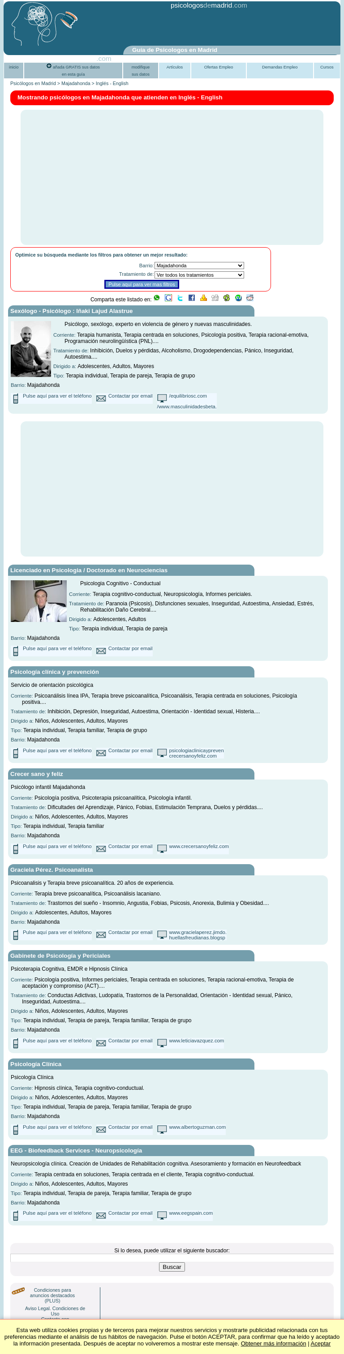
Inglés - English (112, 83)
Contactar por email (130, 395)
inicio (13, 67)
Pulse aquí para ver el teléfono (57, 395)
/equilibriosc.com (188, 395)
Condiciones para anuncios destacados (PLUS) (52, 1295)
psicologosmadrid (201, 5)
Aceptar (321, 1343)
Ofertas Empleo (218, 67)
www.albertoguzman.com (197, 1127)
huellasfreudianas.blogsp (197, 937)
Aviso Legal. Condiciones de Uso (55, 1311)
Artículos (175, 67)
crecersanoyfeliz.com (193, 755)
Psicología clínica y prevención (54, 671)
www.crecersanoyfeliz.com (199, 846)
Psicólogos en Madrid (33, 83)
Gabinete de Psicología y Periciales (60, 955)
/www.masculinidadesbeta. (187, 406)
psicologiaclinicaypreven (196, 750)
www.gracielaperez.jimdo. (198, 932)
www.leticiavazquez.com (196, 1040)
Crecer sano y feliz (36, 774)
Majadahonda (75, 83)
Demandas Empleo (279, 67)
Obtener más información (273, 1343)
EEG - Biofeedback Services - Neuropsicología (76, 1150)
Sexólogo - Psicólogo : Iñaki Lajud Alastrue (71, 311)
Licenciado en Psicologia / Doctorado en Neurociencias (89, 570)
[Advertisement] (150, 28)
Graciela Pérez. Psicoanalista (51, 869)
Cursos (327, 67)
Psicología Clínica (35, 1064)
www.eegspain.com (191, 1213)
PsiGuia (84, 58)
